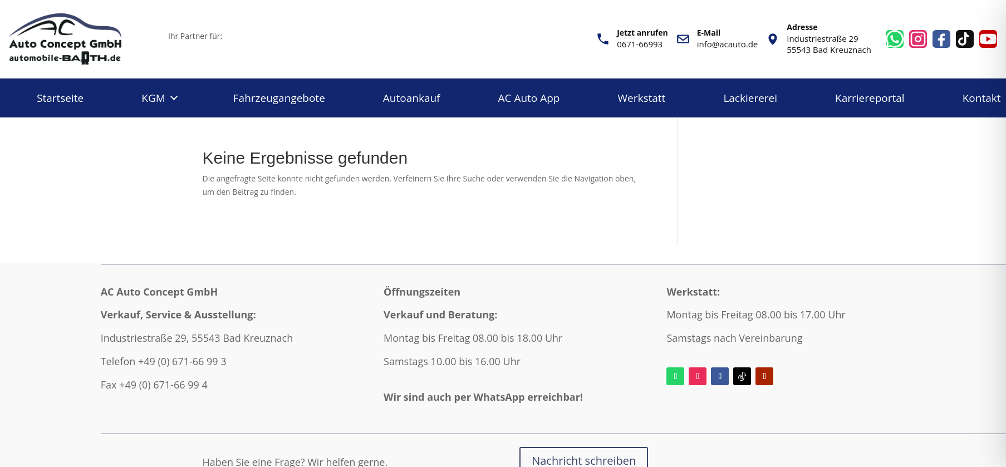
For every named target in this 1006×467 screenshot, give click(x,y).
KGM (153, 98)
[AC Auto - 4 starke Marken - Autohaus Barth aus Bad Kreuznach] (81, 39)
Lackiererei (750, 98)
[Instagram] (918, 39)
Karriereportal (870, 98)
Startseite (60, 98)
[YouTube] (988, 39)
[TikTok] (965, 39)
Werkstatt (642, 98)
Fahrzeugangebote (279, 98)
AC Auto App (529, 98)
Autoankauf (411, 98)
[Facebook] (941, 39)
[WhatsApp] (895, 39)
